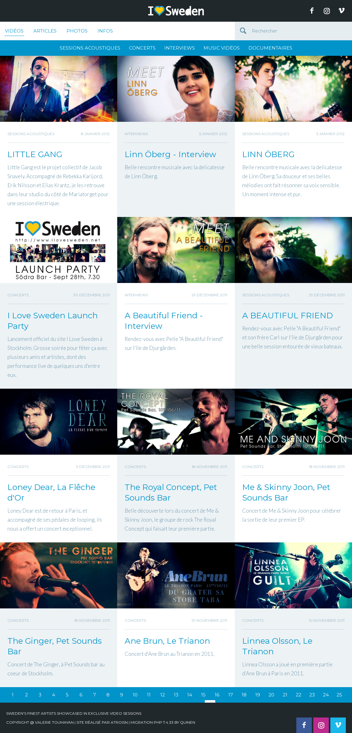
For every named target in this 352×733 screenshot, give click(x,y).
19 (257, 695)
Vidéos (14, 32)
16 (217, 695)
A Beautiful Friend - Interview (164, 321)
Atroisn (119, 722)
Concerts (142, 48)
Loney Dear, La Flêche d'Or (51, 492)
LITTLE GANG (34, 154)
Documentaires (270, 48)
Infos (105, 31)
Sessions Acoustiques (90, 48)
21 (285, 695)
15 (203, 695)
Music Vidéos (222, 48)
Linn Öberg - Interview (170, 154)
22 (298, 695)
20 (271, 695)
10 (135, 695)
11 (149, 695)
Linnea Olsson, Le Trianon (277, 646)
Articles (45, 31)
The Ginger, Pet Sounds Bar (54, 646)
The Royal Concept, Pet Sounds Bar (171, 492)
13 (176, 695)
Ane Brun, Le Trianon (167, 641)
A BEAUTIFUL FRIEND (287, 315)
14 (189, 695)
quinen (187, 722)
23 (312, 695)
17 (230, 695)
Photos (77, 31)
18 (244, 695)
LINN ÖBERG (268, 154)
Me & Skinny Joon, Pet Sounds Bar (286, 492)
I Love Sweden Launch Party (52, 321)
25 (339, 695)
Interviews (179, 48)
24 (326, 695)
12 (162, 695)
